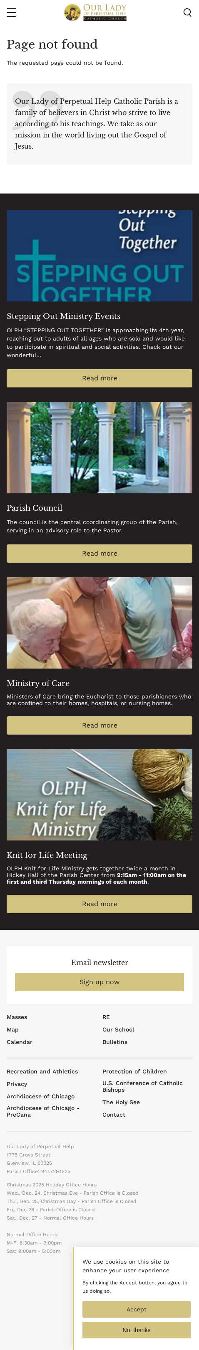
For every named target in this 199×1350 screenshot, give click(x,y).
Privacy (17, 1083)
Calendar (19, 1042)
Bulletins (114, 1042)
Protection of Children (134, 1071)
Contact (113, 1114)
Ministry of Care (38, 683)
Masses (17, 1017)
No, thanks (137, 1336)
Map (13, 1029)
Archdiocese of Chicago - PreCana (43, 1111)
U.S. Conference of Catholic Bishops (142, 1086)
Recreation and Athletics (42, 1071)
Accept (137, 1315)
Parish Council (34, 508)
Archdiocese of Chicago (41, 1096)
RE (106, 1017)
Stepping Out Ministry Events (63, 316)
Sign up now (99, 982)
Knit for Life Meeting (47, 855)
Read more (99, 378)
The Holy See (121, 1102)
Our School (118, 1029)
